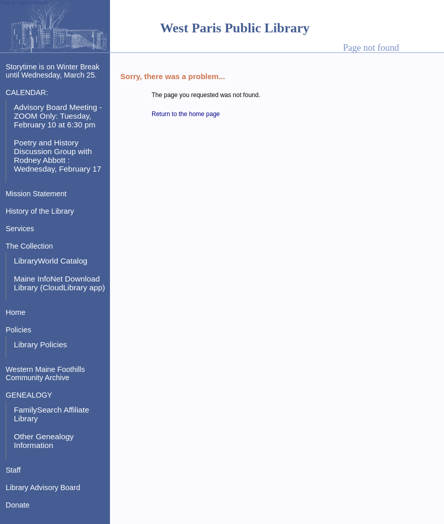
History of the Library (40, 211)
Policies (18, 330)
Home (15, 312)
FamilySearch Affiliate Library (51, 414)
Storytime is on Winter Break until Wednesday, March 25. (53, 71)
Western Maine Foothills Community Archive (45, 373)
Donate (17, 505)
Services (20, 228)
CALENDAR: (27, 92)
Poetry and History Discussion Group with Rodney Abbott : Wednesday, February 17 (57, 155)
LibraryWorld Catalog (50, 260)
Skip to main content (23, 3)
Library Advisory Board (43, 487)
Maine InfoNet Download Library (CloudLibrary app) (59, 283)
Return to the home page (186, 114)
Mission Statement (36, 194)
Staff (13, 470)
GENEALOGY (29, 395)
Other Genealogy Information (43, 441)
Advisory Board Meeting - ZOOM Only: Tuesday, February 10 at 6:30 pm (58, 116)
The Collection (29, 246)
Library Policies (40, 344)
